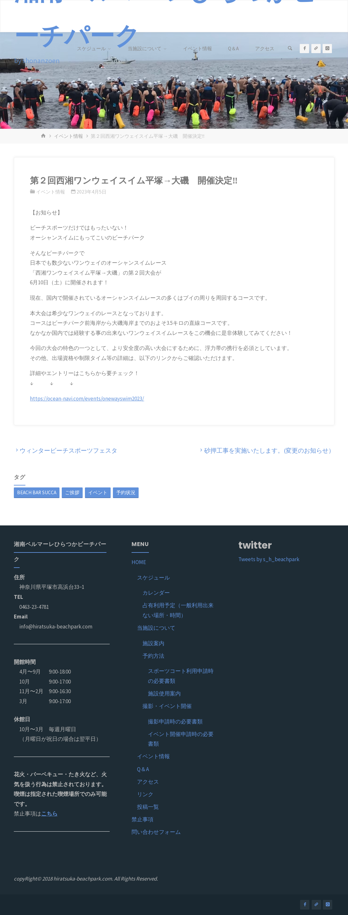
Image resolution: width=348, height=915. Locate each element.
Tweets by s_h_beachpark (268, 559)
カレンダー (156, 592)
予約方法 (153, 655)
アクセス (148, 781)
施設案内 (153, 643)
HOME (139, 562)
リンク (145, 794)
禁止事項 (142, 819)
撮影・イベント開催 (167, 706)
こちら (49, 813)
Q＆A (143, 769)
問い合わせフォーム (156, 831)
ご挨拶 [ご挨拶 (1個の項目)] (72, 492)
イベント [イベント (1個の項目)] (97, 492)
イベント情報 (68, 136)
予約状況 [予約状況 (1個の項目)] (125, 492)
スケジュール (153, 577)
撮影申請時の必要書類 (175, 721)
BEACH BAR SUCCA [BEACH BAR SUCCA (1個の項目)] (36, 492)
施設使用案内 (164, 693)
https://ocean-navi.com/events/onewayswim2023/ (87, 398)
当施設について (156, 627)
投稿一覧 (148, 806)
